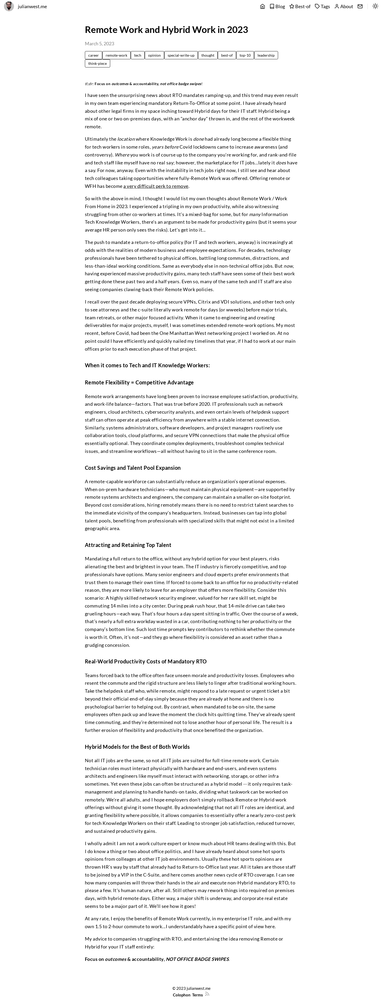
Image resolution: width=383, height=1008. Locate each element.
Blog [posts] (277, 6)
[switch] (375, 6)
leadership (266, 55)
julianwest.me (32, 6)
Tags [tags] (322, 6)
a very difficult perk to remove (155, 186)
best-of (227, 55)
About (343, 6)
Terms (197, 994)
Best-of (300, 6)
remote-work (116, 55)
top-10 (245, 55)
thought (207, 55)
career (93, 55)
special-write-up (181, 55)
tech (137, 55)
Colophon (182, 994)
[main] (262, 6)
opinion (154, 55)
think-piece (97, 63)
